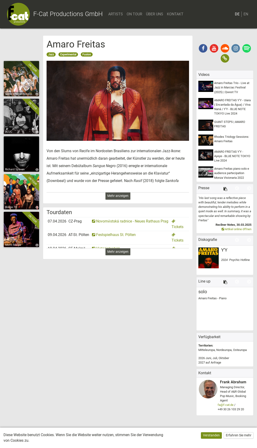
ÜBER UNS (155, 14)
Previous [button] (237, 188)
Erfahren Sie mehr (238, 435)
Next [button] (249, 188)
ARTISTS (116, 14)
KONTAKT (175, 14)
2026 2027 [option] (213, 360)
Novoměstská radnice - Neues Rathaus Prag (130, 221)
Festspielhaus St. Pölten (114, 234)
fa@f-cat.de (225, 405)
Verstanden (211, 435)
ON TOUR (135, 14)
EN (245, 14)
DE (237, 14)
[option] (224, 214)
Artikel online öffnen (236, 229)
